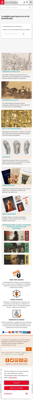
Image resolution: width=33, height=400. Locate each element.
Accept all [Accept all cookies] (16, 382)
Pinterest (21, 360)
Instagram (25, 360)
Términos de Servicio (13, 354)
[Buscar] (16, 7)
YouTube (16, 360)
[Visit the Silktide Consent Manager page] (27, 394)
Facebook (7, 360)
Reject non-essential (16, 388)
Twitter (12, 360)
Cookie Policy (12, 377)
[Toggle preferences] (8, 393)
